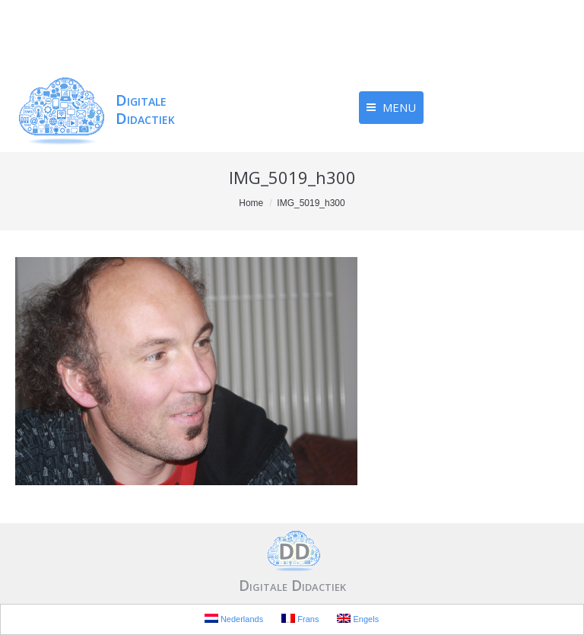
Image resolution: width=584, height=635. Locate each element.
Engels (358, 619)
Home (251, 203)
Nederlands (234, 619)
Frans (300, 619)
